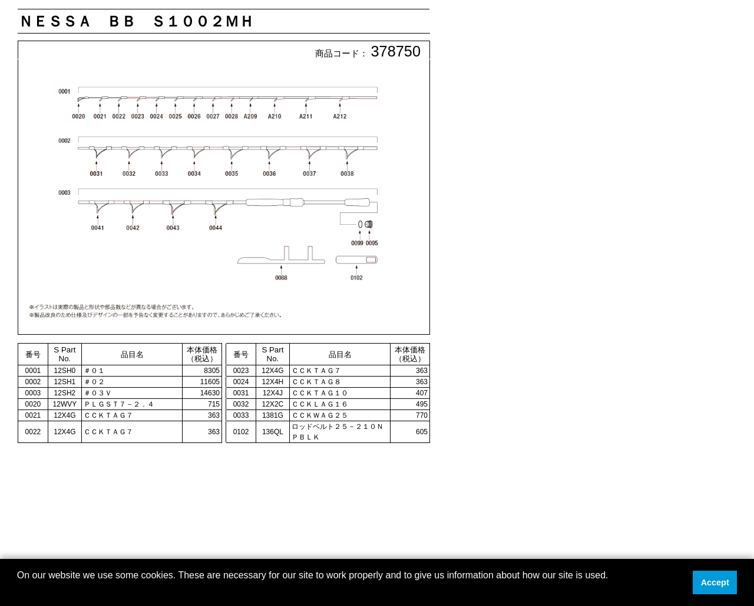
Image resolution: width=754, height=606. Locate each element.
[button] (19, 590)
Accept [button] (715, 582)
